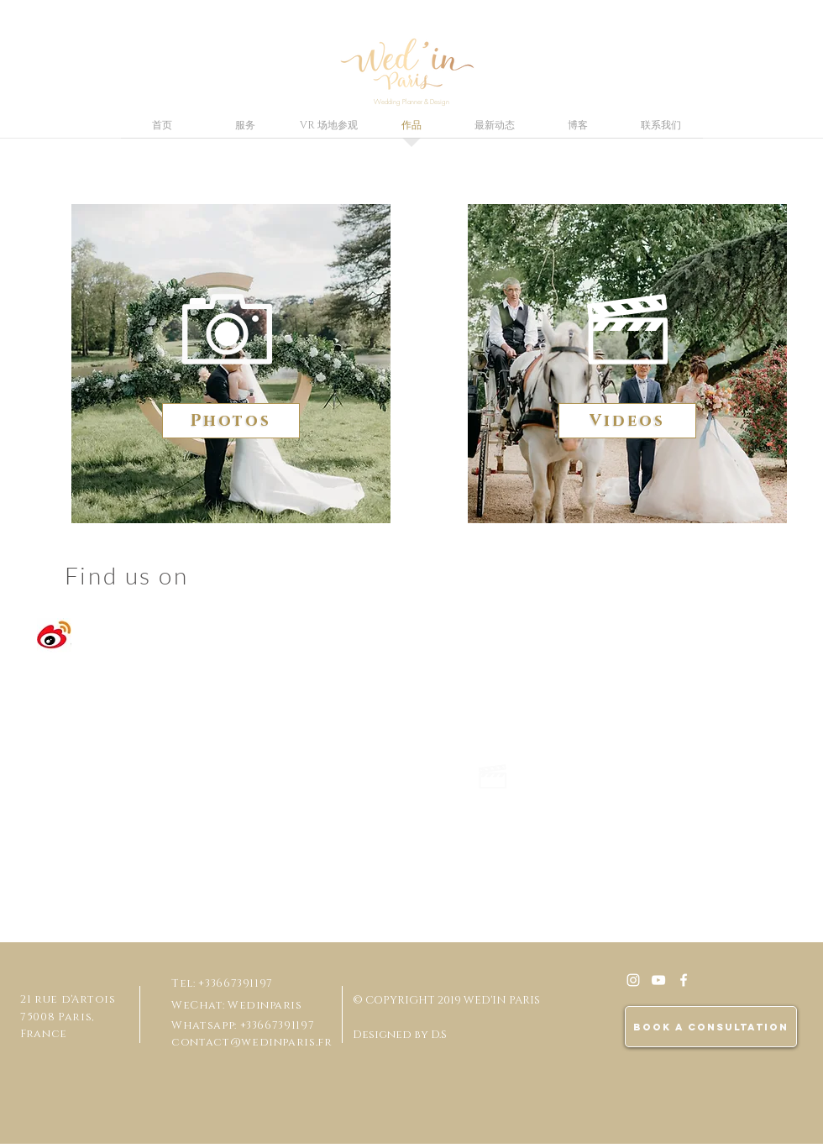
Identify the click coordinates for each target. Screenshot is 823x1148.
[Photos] (231, 420)
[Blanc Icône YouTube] (658, 980)
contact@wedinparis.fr (252, 1042)
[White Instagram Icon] (633, 980)
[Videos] (627, 420)
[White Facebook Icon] (683, 980)
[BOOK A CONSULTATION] (711, 1026)
